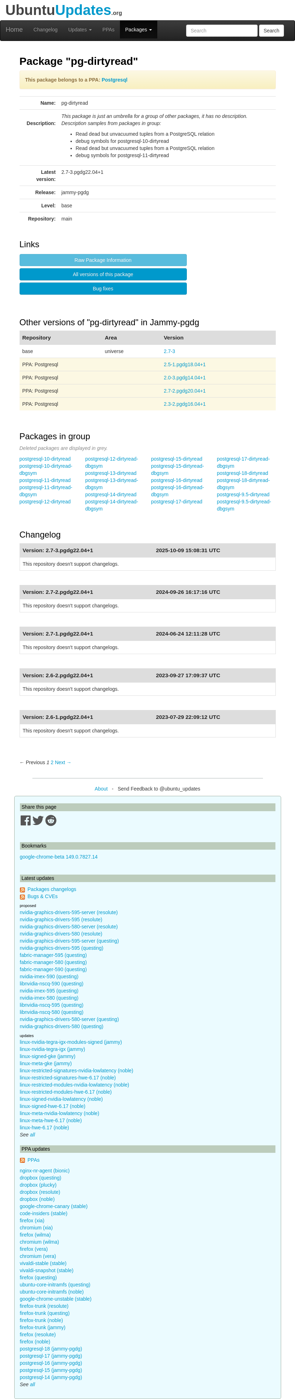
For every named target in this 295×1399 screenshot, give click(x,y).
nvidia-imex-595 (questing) (49, 991)
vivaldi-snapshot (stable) (47, 1270)
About (101, 789)
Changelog (45, 29)
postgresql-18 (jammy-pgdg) (51, 1349)
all (32, 1135)
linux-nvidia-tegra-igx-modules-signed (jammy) (71, 1042)
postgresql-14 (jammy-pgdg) (51, 1377)
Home (14, 29)
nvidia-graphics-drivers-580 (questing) (62, 1026)
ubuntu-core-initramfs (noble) (52, 1292)
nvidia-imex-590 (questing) (49, 976)
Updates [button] (80, 29)
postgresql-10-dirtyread (45, 459)
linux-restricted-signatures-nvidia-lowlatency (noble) (76, 1070)
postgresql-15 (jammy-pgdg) (51, 1370)
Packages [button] (138, 29)
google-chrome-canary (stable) (54, 1206)
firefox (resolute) (38, 1334)
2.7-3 (169, 351)
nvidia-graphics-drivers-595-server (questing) (69, 941)
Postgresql (114, 80)
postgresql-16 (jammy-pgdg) (51, 1363)
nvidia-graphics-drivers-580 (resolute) (61, 934)
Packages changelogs (51, 889)
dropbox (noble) (37, 1199)
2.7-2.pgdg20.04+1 (185, 391)
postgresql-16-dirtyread (176, 480)
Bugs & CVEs (42, 896)
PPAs (108, 29)
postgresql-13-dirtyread (111, 473)
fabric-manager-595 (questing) (53, 955)
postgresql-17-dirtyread (176, 501)
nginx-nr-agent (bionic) (45, 1170)
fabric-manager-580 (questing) (53, 962)
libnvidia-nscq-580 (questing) (52, 1012)
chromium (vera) (38, 1256)
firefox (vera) (34, 1249)
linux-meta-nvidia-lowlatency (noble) (59, 1113)
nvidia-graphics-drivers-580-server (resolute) (69, 926)
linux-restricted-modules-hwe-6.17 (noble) (66, 1092)
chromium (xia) (36, 1227)
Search (271, 30)
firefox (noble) (35, 1341)
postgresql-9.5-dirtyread (243, 494)
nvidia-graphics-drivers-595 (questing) (62, 948)
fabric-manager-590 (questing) (53, 969)
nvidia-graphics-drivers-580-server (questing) (69, 1019)
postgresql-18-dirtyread (242, 473)
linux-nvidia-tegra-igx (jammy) (52, 1049)
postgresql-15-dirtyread (176, 459)
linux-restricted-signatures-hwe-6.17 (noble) (68, 1078)
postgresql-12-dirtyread (45, 501)
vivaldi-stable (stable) (43, 1263)
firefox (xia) (32, 1220)
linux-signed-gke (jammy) (47, 1056)
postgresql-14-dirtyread (111, 494)
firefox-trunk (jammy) (42, 1327)
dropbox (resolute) (40, 1192)
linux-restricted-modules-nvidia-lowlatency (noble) (74, 1085)
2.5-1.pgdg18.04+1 (185, 364)
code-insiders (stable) (44, 1213)
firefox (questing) (38, 1277)
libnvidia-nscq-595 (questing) (52, 1005)
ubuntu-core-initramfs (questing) (55, 1284)
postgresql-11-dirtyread (45, 480)
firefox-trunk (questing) (45, 1313)
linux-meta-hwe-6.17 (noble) (51, 1120)
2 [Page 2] (52, 762)
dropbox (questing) (41, 1178)
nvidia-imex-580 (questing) (49, 998)
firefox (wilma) (35, 1235)
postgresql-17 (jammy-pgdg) (51, 1356)
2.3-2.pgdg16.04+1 (185, 404)
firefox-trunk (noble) (41, 1320)
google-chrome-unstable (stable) (56, 1299)
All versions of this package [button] (103, 274)
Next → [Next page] (63, 762)
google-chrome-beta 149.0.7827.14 (59, 857)
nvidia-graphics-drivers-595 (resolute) (61, 919)
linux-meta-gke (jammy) (46, 1063)
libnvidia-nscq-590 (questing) (52, 983)
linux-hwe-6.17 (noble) (44, 1127)
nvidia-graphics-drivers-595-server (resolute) (69, 912)
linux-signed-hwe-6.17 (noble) (52, 1106)
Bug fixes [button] (103, 288)
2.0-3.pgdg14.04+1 (185, 377)
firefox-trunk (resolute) (44, 1306)
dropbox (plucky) (38, 1185)
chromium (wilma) (39, 1242)
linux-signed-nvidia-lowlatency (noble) (61, 1099)
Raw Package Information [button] (102, 260)
